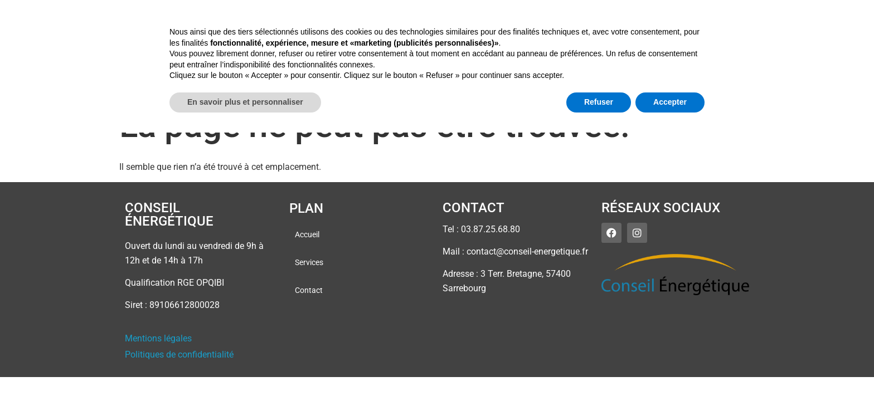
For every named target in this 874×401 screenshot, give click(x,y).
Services (732, 27)
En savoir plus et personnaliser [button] (245, 370)
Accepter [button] (670, 370)
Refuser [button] (598, 370)
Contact (786, 27)
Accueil (681, 27)
